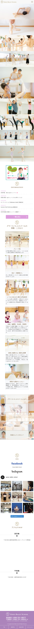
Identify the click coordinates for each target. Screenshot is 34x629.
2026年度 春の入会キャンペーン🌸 (17, 191)
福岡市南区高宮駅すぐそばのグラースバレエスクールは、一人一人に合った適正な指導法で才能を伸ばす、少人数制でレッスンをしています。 (8, 2)
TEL (4, 627)
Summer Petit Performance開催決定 (17, 206)
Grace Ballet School (17, 467)
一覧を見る (17, 217)
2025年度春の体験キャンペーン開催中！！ (17, 211)
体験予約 (13, 627)
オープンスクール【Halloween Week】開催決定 (17, 201)
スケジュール (30, 627)
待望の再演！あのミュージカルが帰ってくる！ (17, 196)
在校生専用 (21, 627)
